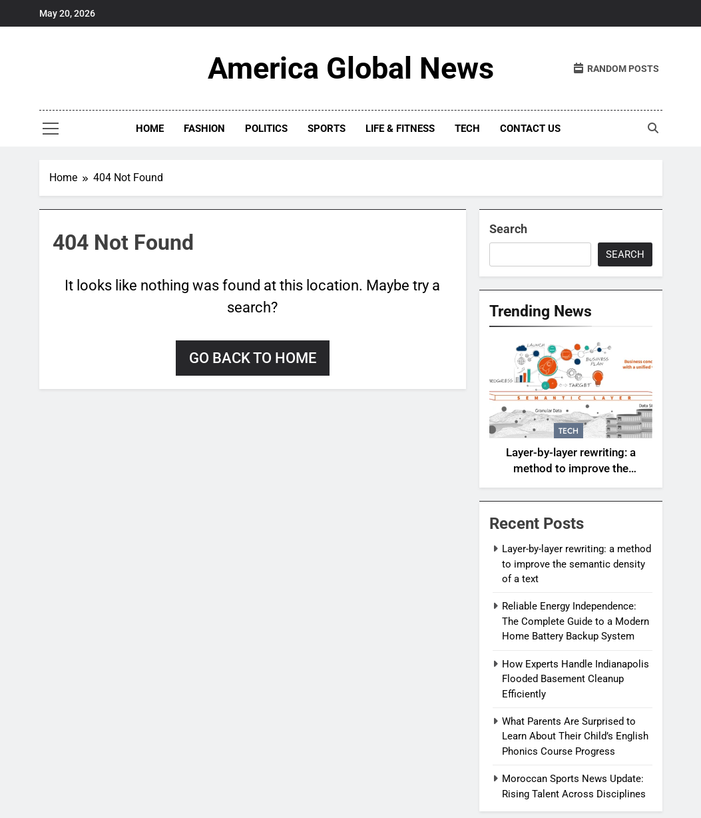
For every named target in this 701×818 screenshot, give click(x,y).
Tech (467, 129)
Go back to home (252, 358)
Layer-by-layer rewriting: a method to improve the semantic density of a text (570, 469)
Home (150, 129)
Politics (266, 129)
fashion (204, 129)
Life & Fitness (400, 129)
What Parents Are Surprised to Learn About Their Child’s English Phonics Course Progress (575, 736)
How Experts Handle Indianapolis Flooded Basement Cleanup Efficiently (575, 679)
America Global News (351, 68)
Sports (327, 129)
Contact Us (530, 129)
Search (508, 229)
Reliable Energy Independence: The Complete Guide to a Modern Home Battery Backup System (575, 621)
